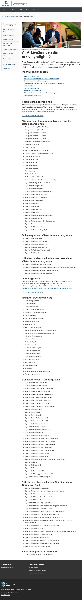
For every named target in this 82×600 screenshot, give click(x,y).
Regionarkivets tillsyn (9, 64)
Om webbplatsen (33, 567)
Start (4, 9)
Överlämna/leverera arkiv (10, 60)
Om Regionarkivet (38, 9)
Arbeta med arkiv (25, 9)
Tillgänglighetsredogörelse (36, 573)
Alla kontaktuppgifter (7, 567)
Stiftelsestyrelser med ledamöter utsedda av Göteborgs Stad (41, 93)
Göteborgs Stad (28, 85)
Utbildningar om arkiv (9, 35)
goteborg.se (5, 589)
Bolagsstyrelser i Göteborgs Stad (33, 90)
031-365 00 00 (5, 594)
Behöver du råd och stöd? (8, 30)
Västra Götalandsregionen (31, 76)
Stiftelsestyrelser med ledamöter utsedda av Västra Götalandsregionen (44, 83)
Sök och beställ (12, 9)
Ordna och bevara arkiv (10, 54)
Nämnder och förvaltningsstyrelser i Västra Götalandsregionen (41, 78)
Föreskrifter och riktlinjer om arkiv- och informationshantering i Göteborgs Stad (47, 288)
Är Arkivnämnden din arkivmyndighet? (9, 25)
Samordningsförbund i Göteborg (33, 95)
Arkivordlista (6, 68)
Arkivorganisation (8, 39)
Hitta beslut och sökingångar (7, 44)
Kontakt (48, 9)
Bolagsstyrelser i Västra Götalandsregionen (36, 81)
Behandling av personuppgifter (37, 570)
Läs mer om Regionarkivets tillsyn (32, 115)
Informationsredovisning (10, 49)
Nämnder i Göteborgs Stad (31, 88)
